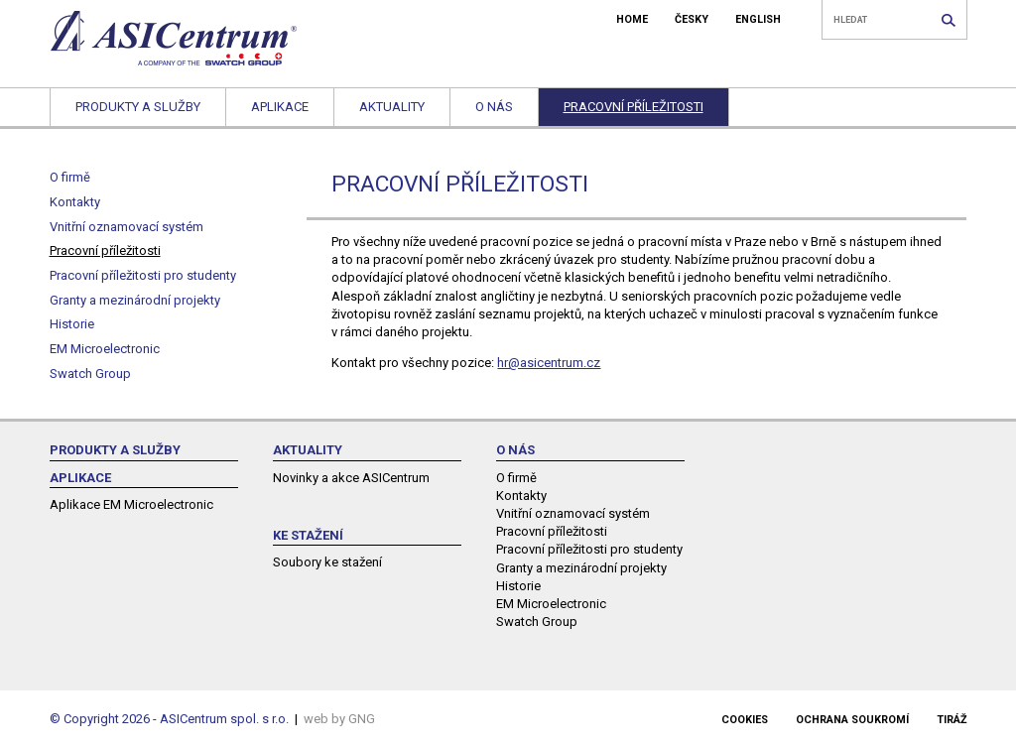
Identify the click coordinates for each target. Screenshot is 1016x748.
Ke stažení (308, 535)
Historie (72, 323)
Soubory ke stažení (327, 562)
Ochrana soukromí (852, 719)
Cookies (744, 719)
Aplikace (280, 106)
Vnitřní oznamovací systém (126, 226)
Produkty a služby (137, 106)
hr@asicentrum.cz (548, 362)
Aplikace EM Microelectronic (131, 504)
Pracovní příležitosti (633, 106)
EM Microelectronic (105, 348)
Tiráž (952, 719)
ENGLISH (758, 19)
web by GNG (339, 718)
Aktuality (392, 106)
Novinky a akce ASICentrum (351, 477)
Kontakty (75, 201)
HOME (632, 19)
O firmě (70, 177)
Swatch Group (90, 373)
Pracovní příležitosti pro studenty (143, 275)
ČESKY (691, 19)
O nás (494, 106)
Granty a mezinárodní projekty (135, 300)
